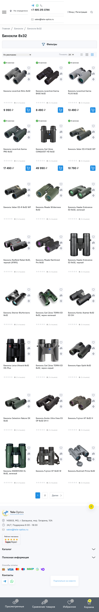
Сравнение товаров (43, 606)
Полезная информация (15, 557)
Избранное (69, 606)
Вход (70, 12)
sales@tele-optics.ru (44, 19)
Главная (6, 28)
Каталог (7, 549)
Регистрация (81, 12)
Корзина (89, 607)
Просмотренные (14, 606)
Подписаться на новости (64, 581)
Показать (63, 54)
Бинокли (18, 28)
